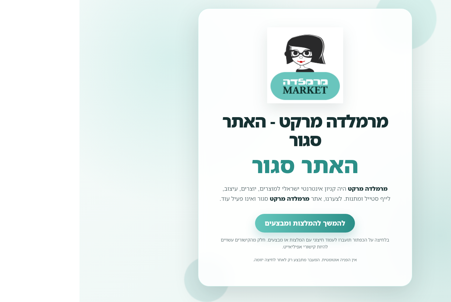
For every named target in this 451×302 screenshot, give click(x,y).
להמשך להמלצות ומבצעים (225, 223)
